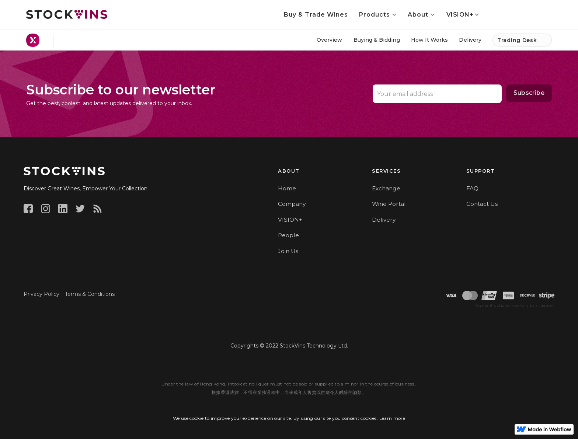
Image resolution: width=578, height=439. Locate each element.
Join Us (288, 251)
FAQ (472, 188)
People (288, 235)
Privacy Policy (41, 294)
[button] (378, 15)
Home (287, 188)
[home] (66, 14)
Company (292, 203)
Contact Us (482, 203)
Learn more (392, 418)
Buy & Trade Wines (316, 14)
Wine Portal (389, 203)
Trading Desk (517, 40)
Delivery (384, 219)
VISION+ (290, 219)
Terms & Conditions (90, 294)
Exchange (386, 188)
